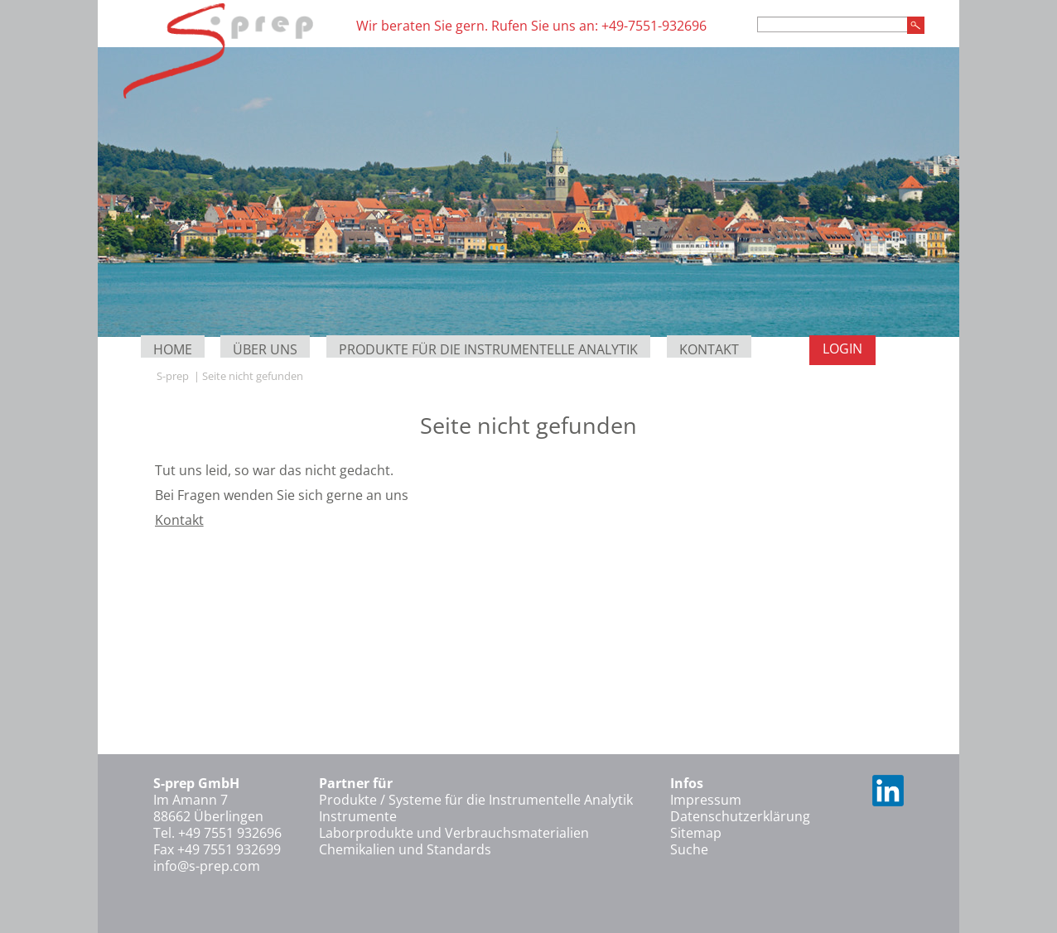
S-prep (173, 375)
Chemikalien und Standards (405, 849)
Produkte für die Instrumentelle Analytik (488, 349)
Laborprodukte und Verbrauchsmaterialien (454, 833)
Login (842, 348)
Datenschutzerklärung (740, 816)
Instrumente (358, 816)
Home (172, 349)
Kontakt (709, 349)
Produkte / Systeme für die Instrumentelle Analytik (476, 800)
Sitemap (696, 833)
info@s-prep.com (206, 866)
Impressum (705, 800)
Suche (689, 849)
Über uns (265, 349)
